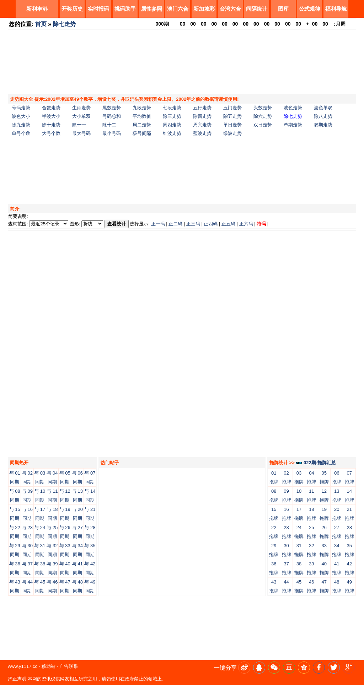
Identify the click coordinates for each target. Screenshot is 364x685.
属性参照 (151, 9)
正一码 (158, 223)
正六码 (246, 223)
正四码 (211, 223)
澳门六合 (177, 9)
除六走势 (262, 116)
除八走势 (323, 116)
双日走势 (262, 124)
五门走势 (232, 107)
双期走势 (323, 124)
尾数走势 (111, 107)
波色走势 (293, 107)
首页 (41, 24)
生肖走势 (81, 107)
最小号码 (111, 133)
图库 (283, 9)
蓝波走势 (202, 133)
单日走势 (232, 124)
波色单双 (323, 107)
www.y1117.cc (22, 666)
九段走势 (142, 107)
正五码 (228, 223)
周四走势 (172, 124)
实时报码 (98, 9)
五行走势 (202, 107)
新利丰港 (37, 9)
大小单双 (81, 116)
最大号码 (81, 133)
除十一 (79, 124)
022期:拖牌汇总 (316, 462)
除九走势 (21, 124)
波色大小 (21, 116)
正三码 (193, 223)
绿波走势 (232, 133)
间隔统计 (256, 9)
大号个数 (51, 133)
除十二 (109, 124)
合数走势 (51, 107)
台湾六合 (230, 9)
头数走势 (262, 107)
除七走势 (64, 24)
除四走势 (202, 116)
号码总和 (111, 116)
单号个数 (21, 133)
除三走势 (172, 116)
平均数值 (142, 116)
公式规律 (309, 9)
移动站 (48, 666)
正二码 (175, 223)
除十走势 (51, 124)
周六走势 (202, 124)
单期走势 (293, 124)
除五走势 (232, 116)
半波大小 (51, 116)
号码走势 (21, 107)
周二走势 (142, 124)
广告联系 (68, 666)
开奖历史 (72, 9)
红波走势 (172, 133)
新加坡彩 (204, 9)
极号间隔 (142, 133)
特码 (261, 223)
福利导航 (336, 9)
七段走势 (172, 107)
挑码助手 (125, 9)
